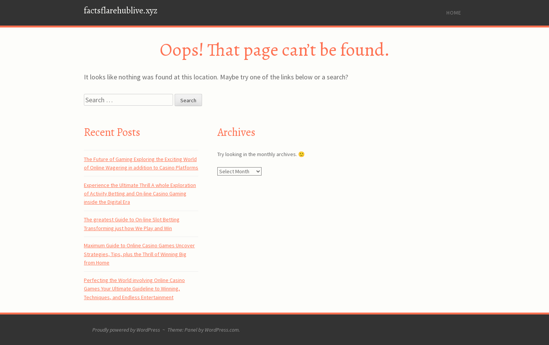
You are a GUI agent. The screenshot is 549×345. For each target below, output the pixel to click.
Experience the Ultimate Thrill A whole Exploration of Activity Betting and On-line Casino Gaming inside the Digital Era (140, 194)
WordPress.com (222, 329)
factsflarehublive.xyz (120, 10)
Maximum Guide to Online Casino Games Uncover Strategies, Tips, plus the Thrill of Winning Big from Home (139, 254)
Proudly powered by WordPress (126, 329)
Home (453, 12)
